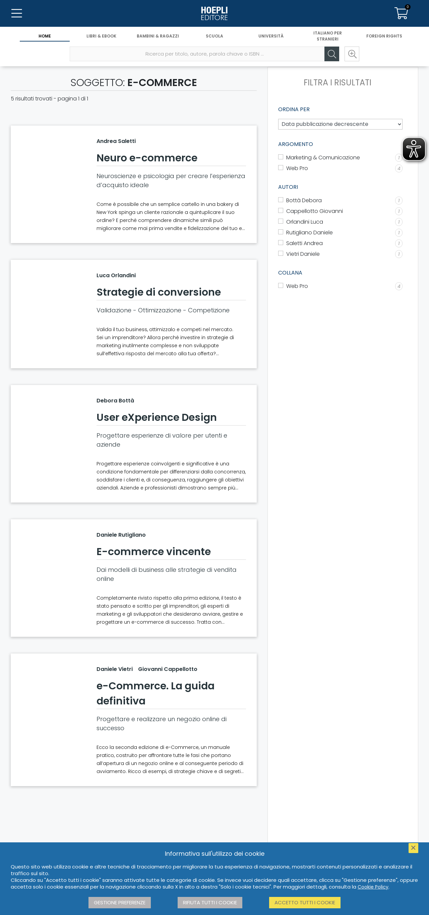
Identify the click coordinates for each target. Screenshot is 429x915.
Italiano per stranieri (327, 36)
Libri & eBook (101, 36)
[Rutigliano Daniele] (340, 233)
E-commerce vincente (154, 552)
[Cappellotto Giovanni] (340, 211)
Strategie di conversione (159, 292)
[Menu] (17, 13)
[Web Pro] (340, 286)
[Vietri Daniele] (340, 254)
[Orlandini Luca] (340, 222)
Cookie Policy (373, 887)
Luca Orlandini (116, 275)
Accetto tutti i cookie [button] (304, 902)
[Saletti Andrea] (340, 243)
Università (271, 36)
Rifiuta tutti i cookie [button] (210, 902)
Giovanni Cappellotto (167, 669)
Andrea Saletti (116, 141)
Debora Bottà (115, 400)
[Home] (214, 13)
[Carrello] (401, 13)
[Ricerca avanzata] (352, 54)
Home (45, 36)
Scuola (214, 36)
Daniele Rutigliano (121, 535)
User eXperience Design (157, 417)
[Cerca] (331, 54)
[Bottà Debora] (340, 201)
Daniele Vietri (115, 669)
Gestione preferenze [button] (119, 902)
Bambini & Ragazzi (158, 36)
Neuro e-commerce (147, 158)
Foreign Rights (384, 36)
